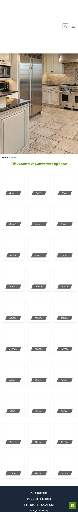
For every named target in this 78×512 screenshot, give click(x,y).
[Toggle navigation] (73, 26)
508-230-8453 (43, 499)
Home (5, 157)
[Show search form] (65, 26)
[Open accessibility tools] (72, 505)
